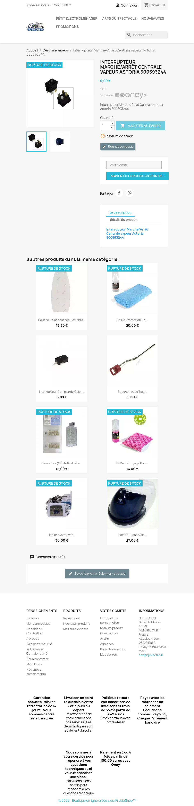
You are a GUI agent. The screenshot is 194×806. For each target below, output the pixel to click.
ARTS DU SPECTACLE (119, 18)
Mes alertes (108, 654)
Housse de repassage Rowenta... (61, 320)
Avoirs (104, 638)
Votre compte (113, 610)
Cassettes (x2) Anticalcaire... (61, 463)
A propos (32, 638)
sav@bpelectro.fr (151, 655)
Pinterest (129, 193)
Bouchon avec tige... (132, 392)
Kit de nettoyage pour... (132, 463)
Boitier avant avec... (62, 535)
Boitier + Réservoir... (132, 535)
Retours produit (111, 628)
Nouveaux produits (76, 624)
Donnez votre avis (117, 147)
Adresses (107, 644)
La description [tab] (120, 212)
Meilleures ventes (75, 629)
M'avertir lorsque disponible (138, 176)
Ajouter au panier (140, 125)
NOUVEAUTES (152, 18)
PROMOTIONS (67, 26)
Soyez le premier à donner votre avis (97, 574)
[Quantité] (105, 125)
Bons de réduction (113, 649)
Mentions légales (38, 624)
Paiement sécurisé (39, 644)
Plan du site (34, 664)
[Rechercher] (146, 35)
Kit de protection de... (132, 320)
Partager (119, 193)
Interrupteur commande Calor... (61, 392)
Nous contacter (37, 659)
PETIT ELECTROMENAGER (77, 18)
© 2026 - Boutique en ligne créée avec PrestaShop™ (97, 800)
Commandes (109, 633)
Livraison (32, 618)
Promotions (71, 618)
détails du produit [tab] (124, 220)
